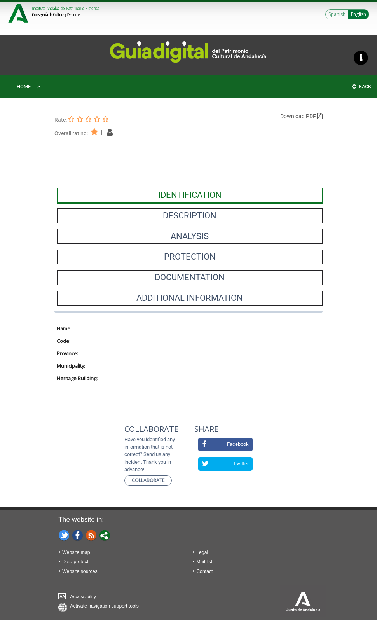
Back (361, 86)
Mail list (204, 561)
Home (24, 86)
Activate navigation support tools (104, 606)
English (358, 14)
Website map (76, 552)
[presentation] (190, 195)
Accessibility (83, 596)
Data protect (75, 561)
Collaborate (148, 480)
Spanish (337, 14)
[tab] (190, 195)
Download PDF (301, 116)
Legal (202, 552)
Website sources (79, 571)
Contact (204, 571)
